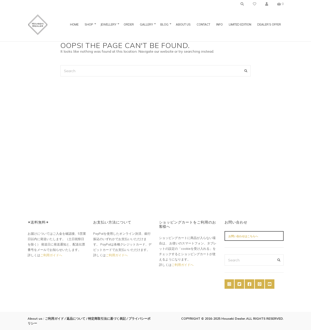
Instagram (229, 284)
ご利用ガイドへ (51, 255)
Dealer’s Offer (269, 24)
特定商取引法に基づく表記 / (108, 319)
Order (129, 24)
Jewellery (108, 24)
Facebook (249, 284)
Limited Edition (240, 24)
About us (183, 24)
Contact (203, 24)
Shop (89, 24)
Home (74, 24)
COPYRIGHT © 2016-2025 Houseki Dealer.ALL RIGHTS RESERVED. (232, 319)
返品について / (76, 319)
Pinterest (259, 284)
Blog (164, 24)
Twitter (239, 284)
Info (219, 24)
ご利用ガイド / (55, 319)
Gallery (146, 24)
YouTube (269, 284)
